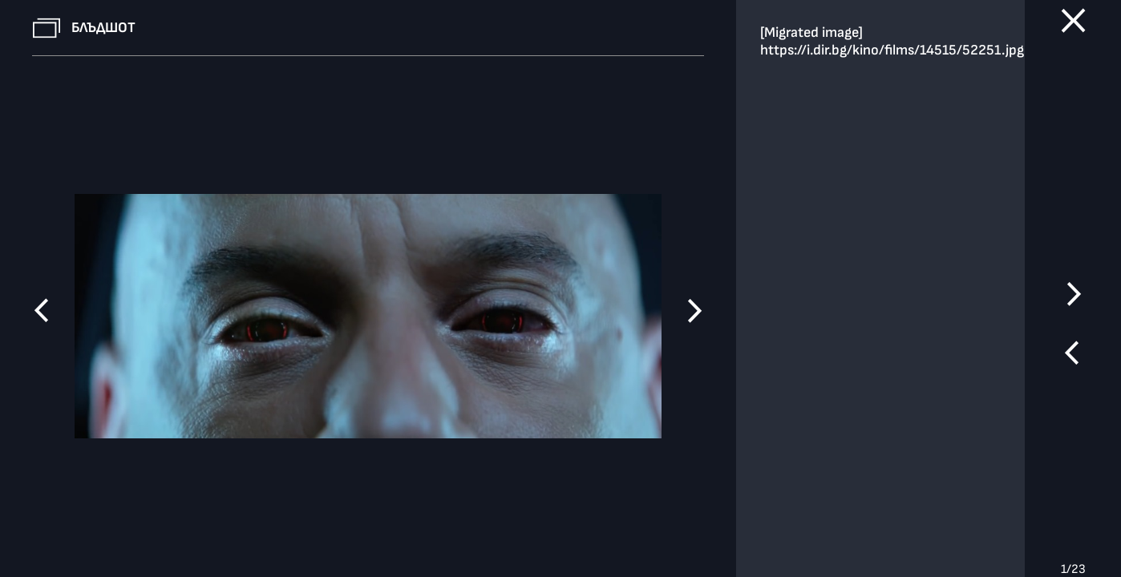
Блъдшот (103, 27)
